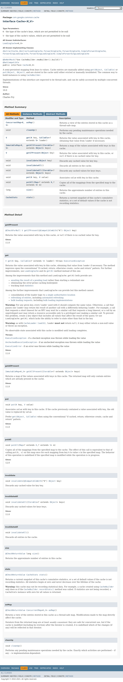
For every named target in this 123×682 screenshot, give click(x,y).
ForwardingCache (52, 51)
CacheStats (11, 197)
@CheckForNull (13, 230)
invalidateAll (34, 165)
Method (37, 11)
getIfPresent (33, 153)
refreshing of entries (21, 298)
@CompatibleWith (48, 230)
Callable (43, 138)
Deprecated (45, 3)
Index (55, 3)
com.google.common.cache (25, 17)
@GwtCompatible (11, 62)
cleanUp (30, 130)
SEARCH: (90, 8)
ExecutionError (13, 346)
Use (30, 3)
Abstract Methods (55, 114)
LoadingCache (10, 43)
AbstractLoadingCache (31, 51)
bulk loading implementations (57, 300)
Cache (25, 65)
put (28, 177)
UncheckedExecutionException (21, 342)
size (28, 190)
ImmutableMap (13, 145)
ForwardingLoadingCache (15, 54)
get (28, 138)
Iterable (47, 145)
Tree (36, 3)
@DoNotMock (8, 60)
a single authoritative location (60, 295)
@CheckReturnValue (15, 554)
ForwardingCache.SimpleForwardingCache (84, 51)
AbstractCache (10, 51)
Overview (5, 3)
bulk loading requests (21, 300)
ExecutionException (74, 261)
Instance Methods (32, 114)
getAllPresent (34, 145)
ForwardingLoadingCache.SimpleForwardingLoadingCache (59, 54)
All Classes (6, 8)
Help (62, 3)
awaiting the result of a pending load (29, 280)
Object (39, 148)
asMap (29, 122)
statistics (29, 286)
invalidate (32, 160)
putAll (29, 182)
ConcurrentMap (13, 122)
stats (29, 197)
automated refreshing (52, 298)
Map (36, 182)
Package (15, 3)
